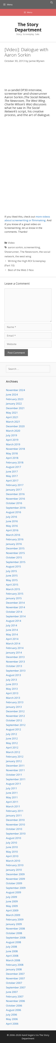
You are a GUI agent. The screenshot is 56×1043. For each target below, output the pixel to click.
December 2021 (15, 408)
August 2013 (13, 675)
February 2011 (14, 811)
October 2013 (14, 666)
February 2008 (14, 964)
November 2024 (15, 390)
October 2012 (14, 720)
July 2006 (11, 1014)
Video (11, 242)
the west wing (23, 256)
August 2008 (13, 942)
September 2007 (16, 987)
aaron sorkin (15, 247)
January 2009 (14, 924)
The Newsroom (29, 251)
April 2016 (12, 530)
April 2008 (12, 955)
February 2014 (14, 648)
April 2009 (12, 910)
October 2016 (14, 503)
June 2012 (12, 738)
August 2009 (13, 892)
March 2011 (13, 806)
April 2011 (12, 802)
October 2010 (14, 829)
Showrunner (11, 251)
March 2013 (13, 697)
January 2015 (14, 598)
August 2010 (13, 838)
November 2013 (15, 661)
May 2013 (12, 688)
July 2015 (11, 571)
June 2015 (12, 575)
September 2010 (16, 833)
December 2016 (15, 494)
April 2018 (12, 458)
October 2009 (14, 883)
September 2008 (16, 937)
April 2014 (12, 639)
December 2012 (15, 711)
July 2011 (11, 788)
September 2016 (16, 507)
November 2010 (15, 824)
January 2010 (14, 869)
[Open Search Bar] (51, 2)
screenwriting (32, 247)
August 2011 (13, 783)
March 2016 (13, 535)
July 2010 (11, 842)
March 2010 (13, 860)
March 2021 (13, 421)
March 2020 (13, 430)
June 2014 (12, 630)
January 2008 (14, 969)
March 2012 (13, 752)
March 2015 (13, 589)
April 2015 (12, 584)
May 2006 (12, 1019)
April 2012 (12, 747)
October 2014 (14, 611)
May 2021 (12, 412)
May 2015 (12, 580)
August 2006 (13, 1010)
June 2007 (12, 992)
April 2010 (12, 856)
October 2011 (14, 774)
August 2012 (13, 729)
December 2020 (15, 426)
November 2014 (15, 607)
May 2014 (12, 634)
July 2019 (11, 435)
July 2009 (11, 897)
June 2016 (12, 521)
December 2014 (15, 602)
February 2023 (14, 399)
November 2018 (15, 448)
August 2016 (13, 512)
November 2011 (15, 770)
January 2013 (14, 707)
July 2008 (11, 946)
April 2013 (12, 693)
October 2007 (14, 983)
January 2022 (14, 403)
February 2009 (14, 919)
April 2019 (12, 439)
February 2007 (14, 996)
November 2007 (15, 978)
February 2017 (14, 485)
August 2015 (13, 566)
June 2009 (12, 901)
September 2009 (16, 888)
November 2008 (15, 928)
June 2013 (12, 684)
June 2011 (12, 792)
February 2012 (14, 756)
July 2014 (11, 625)
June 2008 (12, 951)
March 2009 (13, 915)
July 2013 (11, 679)
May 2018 (12, 453)
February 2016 (14, 539)
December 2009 (15, 874)
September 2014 (16, 616)
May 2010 (12, 851)
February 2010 (14, 865)
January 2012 (14, 761)
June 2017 (12, 471)
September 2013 (16, 670)
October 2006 (14, 1005)
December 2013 (15, 657)
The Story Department (28, 27)
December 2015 (15, 548)
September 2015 (16, 562)
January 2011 (14, 815)
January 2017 (14, 489)
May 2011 (12, 797)
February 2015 (14, 593)
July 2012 (11, 734)
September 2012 (16, 725)
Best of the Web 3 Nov (21, 270)
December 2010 (15, 820)
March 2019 (13, 444)
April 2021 (12, 417)
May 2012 (12, 743)
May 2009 (12, 906)
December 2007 (15, 973)
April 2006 (12, 1023)
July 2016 (11, 516)
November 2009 (15, 879)
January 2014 (14, 652)
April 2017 (12, 480)
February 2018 (14, 462)
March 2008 (13, 960)
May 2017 (12, 476)
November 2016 (15, 498)
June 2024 (12, 394)
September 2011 (16, 779)
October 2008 (14, 933)
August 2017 (13, 467)
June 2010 (12, 847)
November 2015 (15, 553)
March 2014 (13, 643)
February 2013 (14, 702)
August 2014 (13, 620)
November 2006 (15, 1001)
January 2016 (14, 544)
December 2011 (15, 765)
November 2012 (15, 716)
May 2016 (12, 526)
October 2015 (14, 557)
